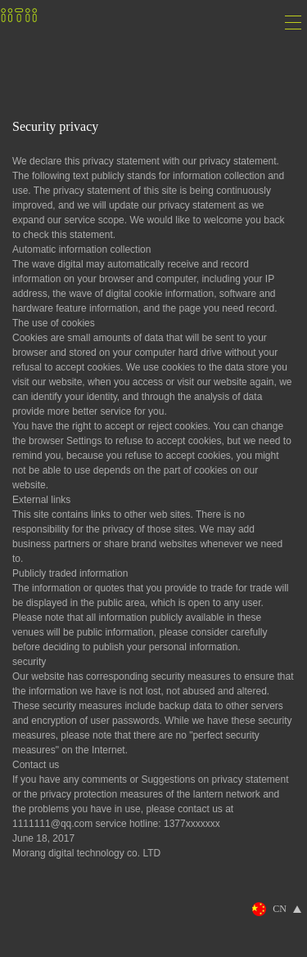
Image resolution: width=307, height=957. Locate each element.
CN (280, 908)
